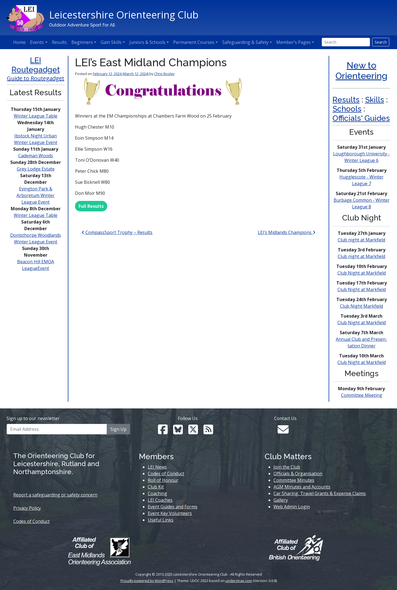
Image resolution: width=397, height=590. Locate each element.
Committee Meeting (361, 395)
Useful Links (160, 520)
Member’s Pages (293, 42)
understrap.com (239, 580)
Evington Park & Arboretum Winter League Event (36, 195)
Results (59, 42)
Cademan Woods (35, 156)
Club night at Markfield (361, 240)
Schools (346, 108)
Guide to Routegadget (35, 78)
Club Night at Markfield (361, 273)
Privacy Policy (27, 508)
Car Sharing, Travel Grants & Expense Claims (319, 493)
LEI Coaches (160, 500)
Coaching (157, 493)
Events (37, 42)
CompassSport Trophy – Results (117, 232)
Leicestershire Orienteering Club (123, 15)
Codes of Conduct (31, 521)
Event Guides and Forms (172, 507)
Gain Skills (111, 42)
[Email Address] (57, 429)
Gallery (280, 500)
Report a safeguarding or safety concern (55, 495)
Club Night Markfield (361, 306)
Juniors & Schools (147, 42)
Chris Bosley (164, 73)
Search (381, 42)
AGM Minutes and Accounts (301, 487)
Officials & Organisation (297, 474)
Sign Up (118, 429)
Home (19, 42)
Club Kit (156, 487)
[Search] (346, 42)
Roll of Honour (163, 480)
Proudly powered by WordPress (146, 580)
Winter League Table (35, 116)
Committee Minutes (293, 480)
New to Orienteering (361, 70)
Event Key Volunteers (170, 513)
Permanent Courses (193, 42)
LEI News (157, 467)
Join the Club (286, 467)
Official (344, 118)
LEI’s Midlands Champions (286, 232)
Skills (374, 99)
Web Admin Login (291, 507)
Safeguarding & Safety (245, 42)
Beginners (82, 42)
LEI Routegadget (36, 65)
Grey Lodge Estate (36, 169)
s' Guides (373, 118)
